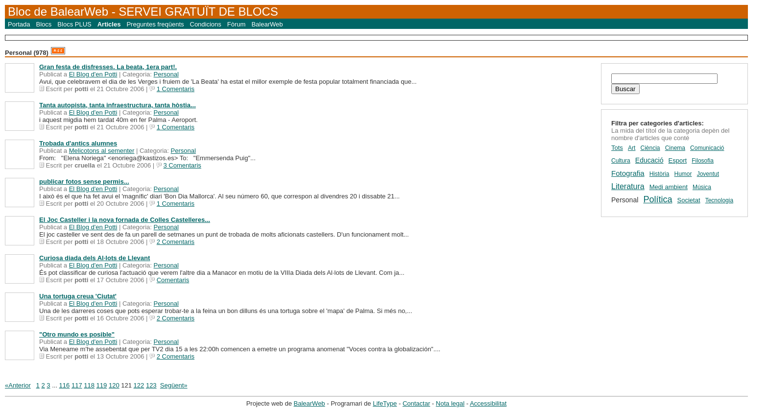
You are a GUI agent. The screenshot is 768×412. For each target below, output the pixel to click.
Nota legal (450, 403)
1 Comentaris (175, 89)
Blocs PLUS (74, 24)
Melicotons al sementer (102, 150)
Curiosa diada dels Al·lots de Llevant (94, 258)
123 (151, 385)
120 (114, 385)
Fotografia (628, 173)
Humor (683, 173)
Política (657, 199)
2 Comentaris (175, 241)
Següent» (174, 385)
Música (702, 187)
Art (631, 148)
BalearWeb (267, 24)
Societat (688, 200)
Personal (166, 74)
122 (139, 385)
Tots (617, 147)
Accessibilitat (488, 403)
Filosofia (703, 160)
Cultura (620, 160)
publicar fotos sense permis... (84, 181)
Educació (649, 160)
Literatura (628, 186)
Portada (19, 24)
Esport (678, 160)
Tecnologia (719, 200)
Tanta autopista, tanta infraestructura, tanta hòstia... (117, 105)
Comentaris (173, 280)
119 (101, 385)
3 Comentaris (182, 165)
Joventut (708, 173)
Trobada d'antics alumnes (78, 143)
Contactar (416, 403)
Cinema (675, 148)
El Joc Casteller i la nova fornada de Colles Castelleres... (124, 219)
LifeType (385, 403)
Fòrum (236, 24)
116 (64, 385)
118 (89, 385)
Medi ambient (668, 187)
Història (659, 173)
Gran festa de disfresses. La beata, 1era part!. (108, 67)
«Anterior (18, 385)
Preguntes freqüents (155, 24)
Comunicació (707, 148)
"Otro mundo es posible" (77, 334)
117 (77, 385)
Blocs (44, 24)
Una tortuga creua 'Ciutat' (78, 296)
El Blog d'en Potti (93, 74)
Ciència (650, 148)
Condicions (205, 24)
